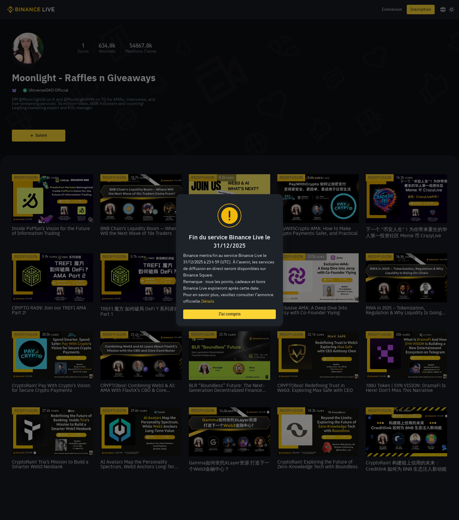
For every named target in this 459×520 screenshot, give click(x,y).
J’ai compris (229, 314)
